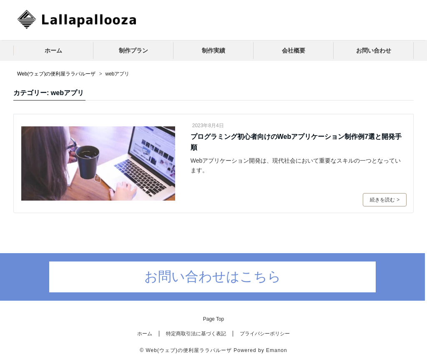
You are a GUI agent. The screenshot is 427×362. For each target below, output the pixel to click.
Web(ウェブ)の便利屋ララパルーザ (188, 350)
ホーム (53, 50)
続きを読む (384, 200)
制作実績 (213, 50)
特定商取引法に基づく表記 (196, 334)
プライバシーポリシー (265, 334)
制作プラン (133, 50)
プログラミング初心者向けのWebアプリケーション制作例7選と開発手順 (296, 142)
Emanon (276, 350)
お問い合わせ (373, 50)
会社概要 (293, 50)
